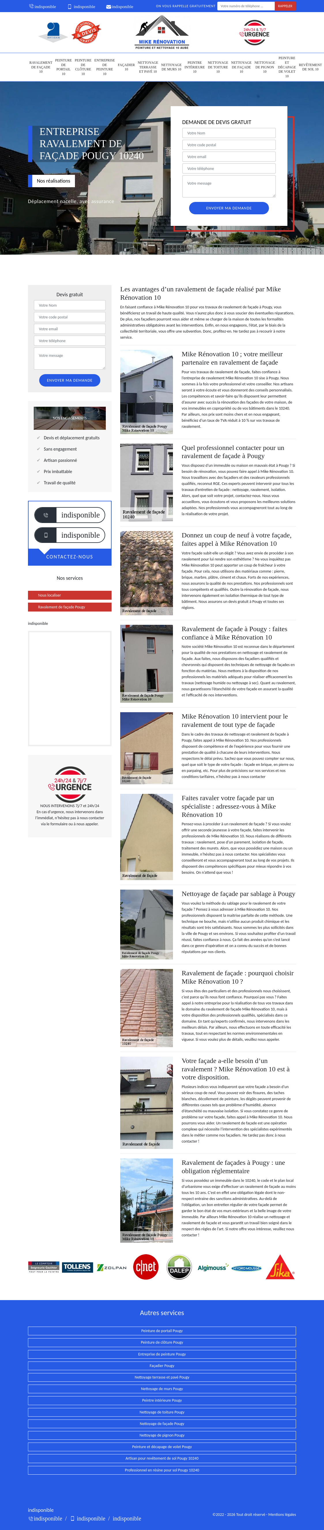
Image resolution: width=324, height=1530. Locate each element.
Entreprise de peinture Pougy (162, 1354)
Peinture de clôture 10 (83, 67)
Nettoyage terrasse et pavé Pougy (162, 1377)
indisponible (42, 6)
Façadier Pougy (162, 1365)
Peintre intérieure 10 (194, 67)
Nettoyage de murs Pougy (162, 1388)
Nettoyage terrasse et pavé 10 (148, 67)
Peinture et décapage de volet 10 (287, 67)
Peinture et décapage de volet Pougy (162, 1446)
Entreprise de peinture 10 (104, 67)
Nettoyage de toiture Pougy (162, 1412)
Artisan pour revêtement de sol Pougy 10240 (161, 1458)
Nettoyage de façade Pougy (162, 1423)
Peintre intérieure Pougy (162, 1400)
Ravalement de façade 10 (40, 67)
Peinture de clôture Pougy (162, 1342)
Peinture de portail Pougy (162, 1330)
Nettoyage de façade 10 (241, 67)
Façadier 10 (126, 67)
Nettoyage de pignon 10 (265, 67)
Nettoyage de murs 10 (171, 67)
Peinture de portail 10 (63, 67)
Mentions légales (282, 1514)
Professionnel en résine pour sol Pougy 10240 (162, 1470)
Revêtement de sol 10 (310, 67)
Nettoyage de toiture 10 (218, 67)
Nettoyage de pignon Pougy (162, 1435)
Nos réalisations (53, 181)
